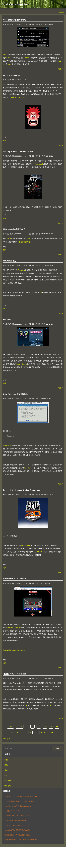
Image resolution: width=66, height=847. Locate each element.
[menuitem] (33, 759)
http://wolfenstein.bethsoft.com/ (14, 650)
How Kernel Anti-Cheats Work (15, 820)
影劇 (4, 140)
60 (33, 727)
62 (45, 727)
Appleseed (39, 164)
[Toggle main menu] (33, 11)
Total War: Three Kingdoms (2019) (17, 825)
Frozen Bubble (21, 364)
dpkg (9, 64)
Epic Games (25, 545)
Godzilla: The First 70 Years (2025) (17, 816)
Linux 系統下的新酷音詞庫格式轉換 (17, 830)
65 (12, 732)
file (41, 292)
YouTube (40, 552)
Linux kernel (7, 445)
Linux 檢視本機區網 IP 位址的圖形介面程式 (20, 801)
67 (24, 732)
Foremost (21, 270)
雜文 (4, 250)
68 (31, 732)
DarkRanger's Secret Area (15, 4)
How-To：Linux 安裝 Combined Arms (18, 806)
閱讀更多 (60, 69)
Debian (26, 58)
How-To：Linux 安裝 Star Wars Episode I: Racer (22, 796)
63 (51, 727)
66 (18, 732)
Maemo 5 (8, 58)
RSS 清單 (6, 739)
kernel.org (27, 468)
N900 (5, 54)
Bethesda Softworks (13, 628)
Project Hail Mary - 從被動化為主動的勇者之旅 (21, 840)
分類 (4, 137)
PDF (28, 238)
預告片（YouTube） (18, 97)
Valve (9, 238)
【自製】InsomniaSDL (13, 811)
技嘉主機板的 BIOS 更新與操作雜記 (17, 835)
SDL (25, 705)
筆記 (4, 308)
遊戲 (4, 383)
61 (39, 727)
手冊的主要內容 (24, 242)
